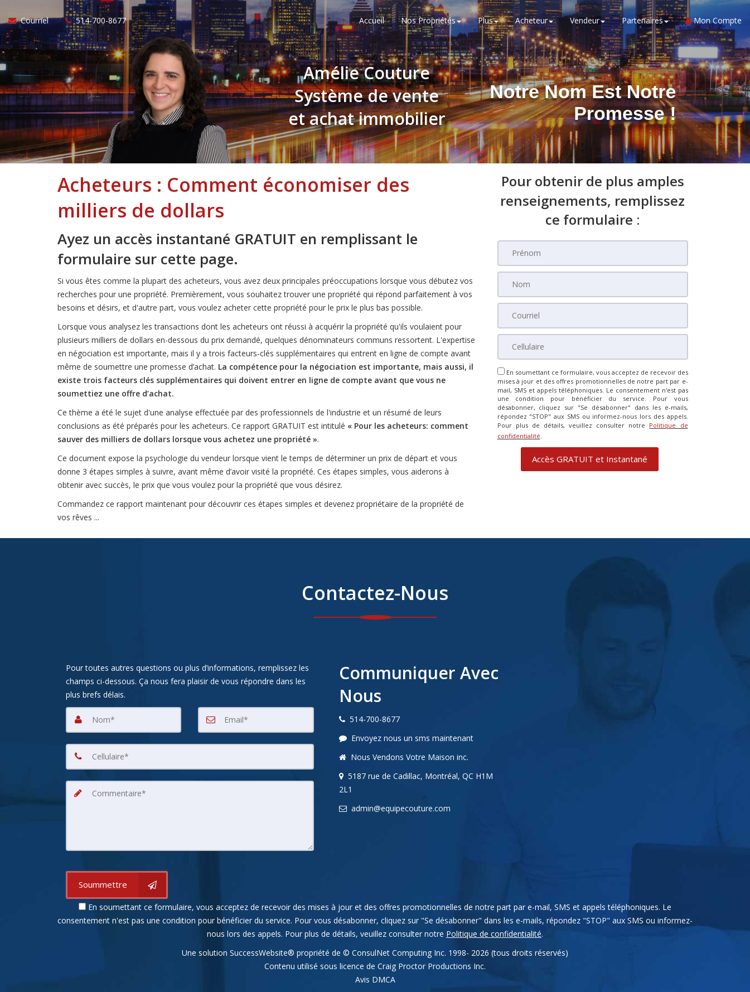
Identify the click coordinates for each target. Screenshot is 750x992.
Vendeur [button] (587, 22)
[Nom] (592, 284)
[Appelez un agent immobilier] (91, 22)
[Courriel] (592, 315)
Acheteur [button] (534, 22)
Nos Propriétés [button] (431, 22)
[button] (590, 456)
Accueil (371, 22)
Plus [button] (488, 22)
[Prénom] (592, 253)
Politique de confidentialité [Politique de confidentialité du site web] (493, 933)
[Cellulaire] (592, 347)
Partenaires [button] (645, 22)
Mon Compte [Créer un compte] (713, 22)
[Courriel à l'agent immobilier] (32, 22)
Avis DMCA (375, 979)
